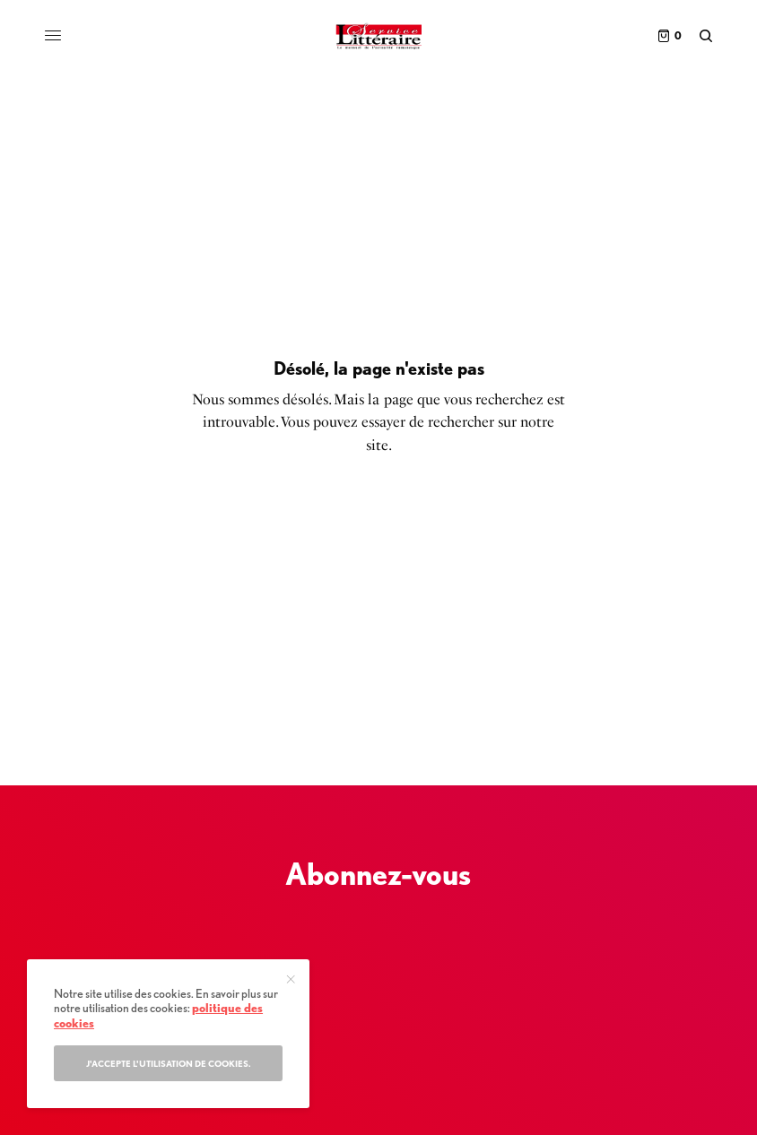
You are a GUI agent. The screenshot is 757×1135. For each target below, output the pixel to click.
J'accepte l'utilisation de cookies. (168, 1063)
